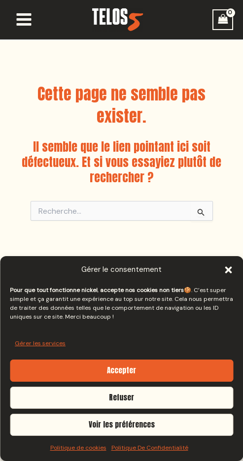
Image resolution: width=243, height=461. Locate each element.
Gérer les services (40, 343)
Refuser (121, 397)
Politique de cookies (78, 448)
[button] (228, 270)
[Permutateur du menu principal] (24, 19)
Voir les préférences (122, 424)
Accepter (121, 370)
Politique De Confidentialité (149, 448)
